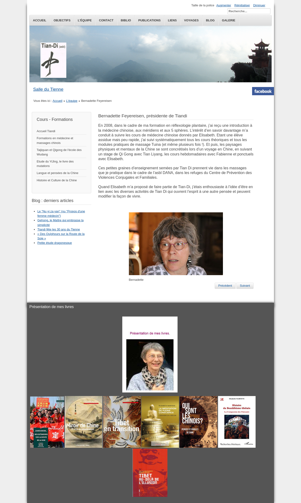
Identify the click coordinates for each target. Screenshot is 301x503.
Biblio (126, 20)
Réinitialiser (242, 5)
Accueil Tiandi (46, 131)
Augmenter (223, 5)
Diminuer (259, 5)
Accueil (39, 20)
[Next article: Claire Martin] (244, 286)
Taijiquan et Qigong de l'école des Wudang (59, 152)
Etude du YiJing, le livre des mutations (55, 164)
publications (149, 20)
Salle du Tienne (48, 89)
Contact (106, 20)
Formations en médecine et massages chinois (55, 140)
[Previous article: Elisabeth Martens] (225, 286)
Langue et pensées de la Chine (57, 173)
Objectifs (62, 20)
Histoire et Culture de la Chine (57, 180)
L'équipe (85, 20)
